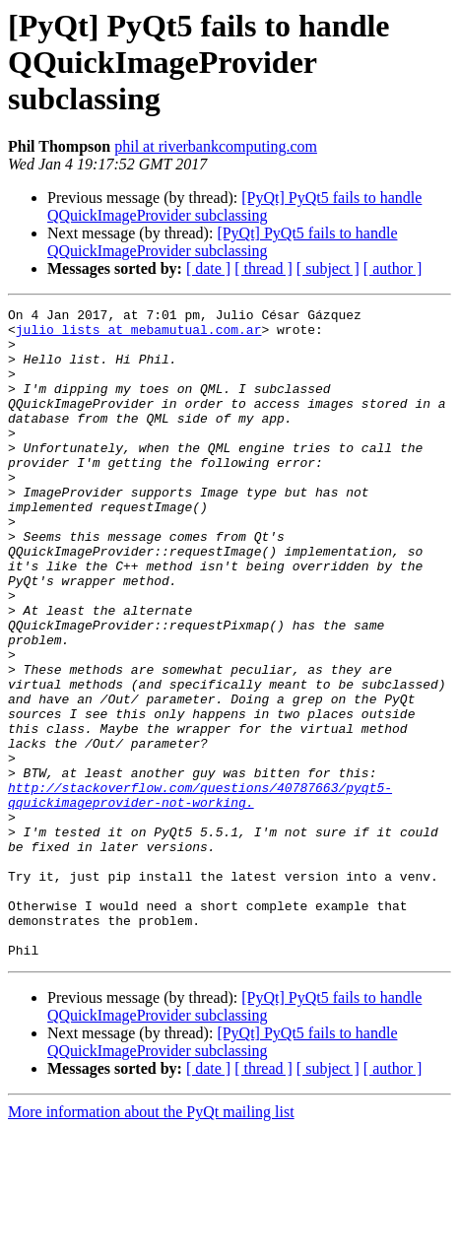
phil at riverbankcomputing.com (215, 146)
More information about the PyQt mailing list (151, 1241)
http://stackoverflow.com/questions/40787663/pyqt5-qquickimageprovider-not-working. (200, 893)
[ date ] (208, 268)
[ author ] (393, 268)
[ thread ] (263, 268)
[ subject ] (328, 268)
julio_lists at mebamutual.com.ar (139, 335)
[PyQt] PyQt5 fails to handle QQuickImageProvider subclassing (234, 206)
